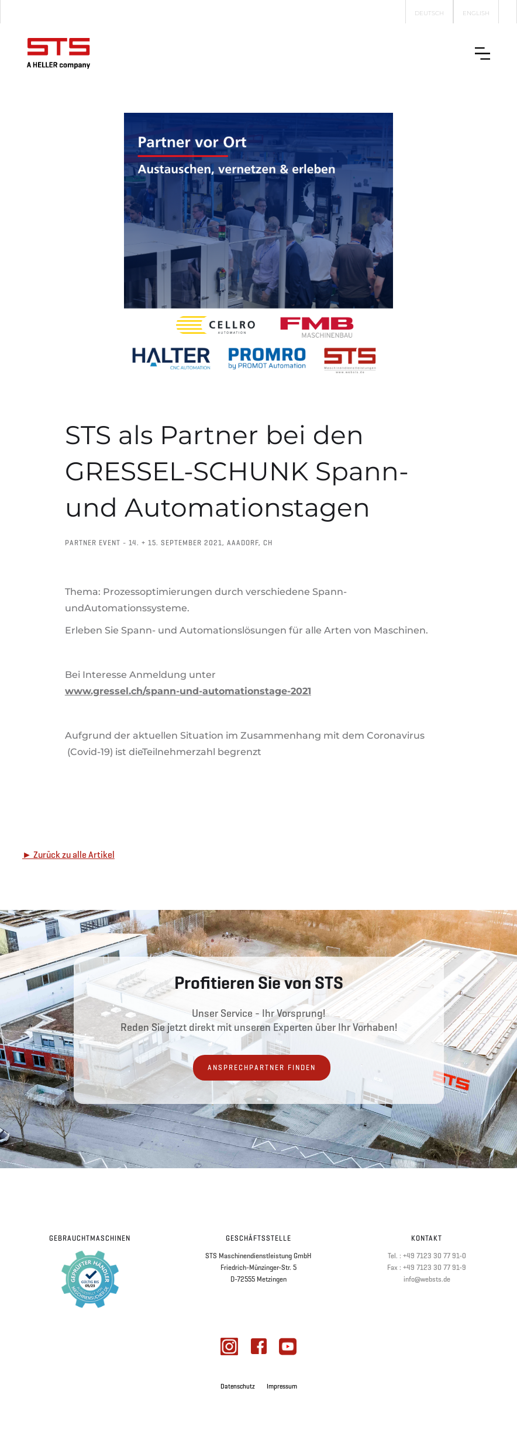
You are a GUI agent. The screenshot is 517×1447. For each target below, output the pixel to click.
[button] (482, 53)
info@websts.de (427, 1279)
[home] (58, 53)
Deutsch (429, 13)
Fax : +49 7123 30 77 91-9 (426, 1267)
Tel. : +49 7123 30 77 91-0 (427, 1256)
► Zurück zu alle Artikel (68, 855)
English (476, 13)
